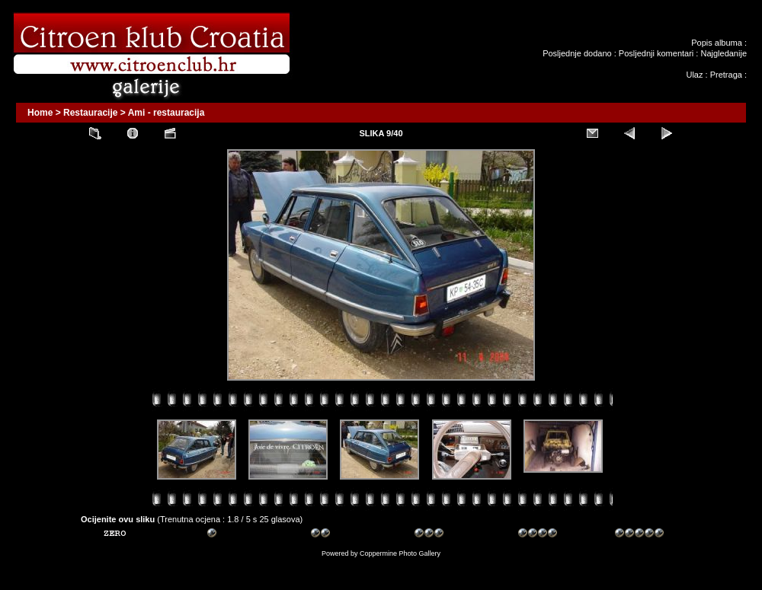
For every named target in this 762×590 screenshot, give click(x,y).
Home (40, 112)
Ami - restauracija (166, 112)
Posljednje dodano (577, 53)
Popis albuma (716, 42)
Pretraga (726, 74)
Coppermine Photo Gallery (400, 553)
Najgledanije (723, 53)
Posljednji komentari (656, 53)
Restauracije (90, 112)
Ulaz (694, 74)
